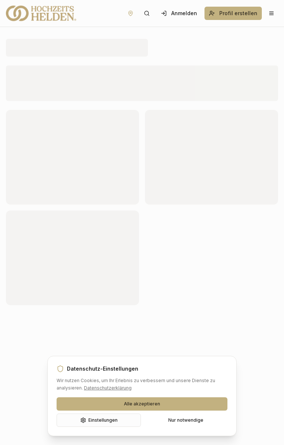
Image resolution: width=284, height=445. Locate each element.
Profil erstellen (233, 13)
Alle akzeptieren (142, 404)
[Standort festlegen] (130, 13)
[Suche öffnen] (146, 13)
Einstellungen (99, 420)
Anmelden (179, 13)
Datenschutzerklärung (108, 388)
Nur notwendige (185, 420)
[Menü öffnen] (271, 13)
